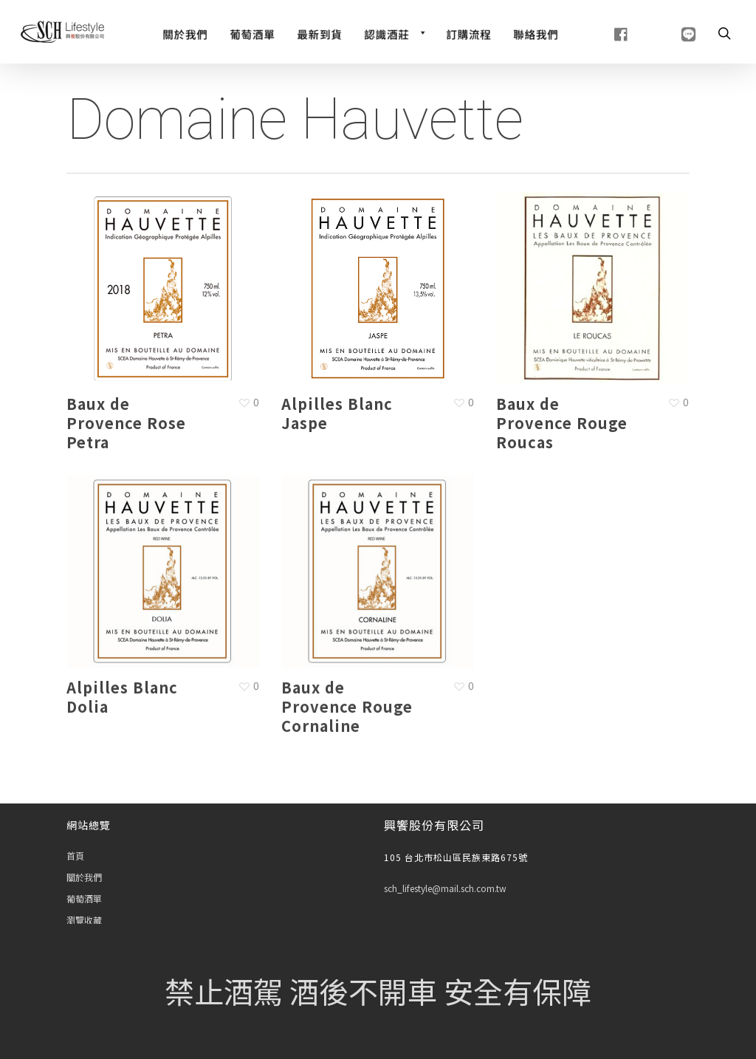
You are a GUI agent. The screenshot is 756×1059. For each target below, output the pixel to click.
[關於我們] (185, 32)
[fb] (602, 32)
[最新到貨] (319, 32)
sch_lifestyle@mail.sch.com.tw (445, 888)
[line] (670, 32)
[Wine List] (252, 32)
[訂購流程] (468, 32)
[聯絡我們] (535, 32)
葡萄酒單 (84, 898)
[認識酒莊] (394, 32)
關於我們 (84, 877)
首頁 (75, 855)
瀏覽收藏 (84, 920)
